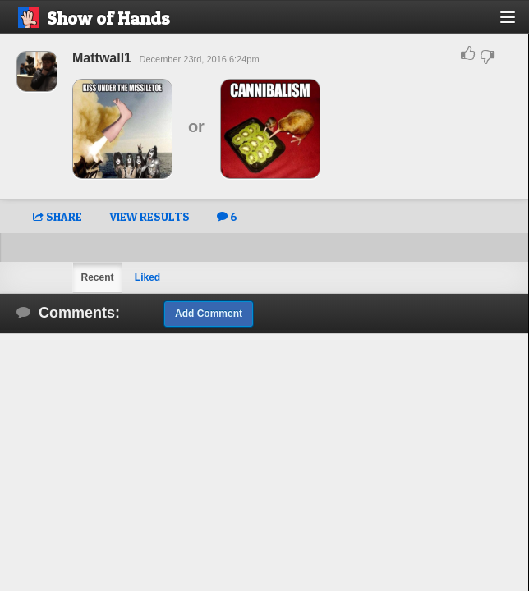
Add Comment (208, 313)
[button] (517, 23)
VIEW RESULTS (149, 216)
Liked (147, 277)
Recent (96, 277)
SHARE (57, 216)
